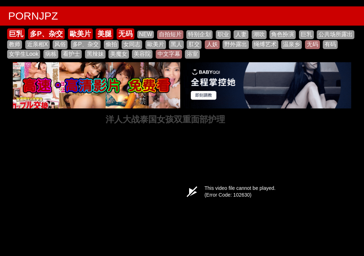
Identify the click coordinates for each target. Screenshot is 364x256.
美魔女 (118, 54)
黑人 (176, 44)
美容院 (142, 54)
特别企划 (199, 34)
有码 (330, 44)
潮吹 (259, 34)
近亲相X (37, 44)
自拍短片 (170, 34)
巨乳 (16, 34)
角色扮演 (282, 34)
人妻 (241, 34)
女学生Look (23, 54)
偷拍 (111, 44)
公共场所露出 (335, 34)
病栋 (51, 54)
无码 (125, 34)
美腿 (104, 34)
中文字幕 (168, 54)
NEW (145, 34)
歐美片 (80, 34)
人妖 (212, 44)
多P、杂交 (46, 34)
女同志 (131, 44)
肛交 (194, 44)
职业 (223, 34)
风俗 (60, 44)
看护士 (71, 54)
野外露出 (235, 44)
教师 (14, 44)
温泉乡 (291, 44)
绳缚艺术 (265, 44)
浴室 (192, 54)
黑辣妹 (95, 54)
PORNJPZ (33, 16)
